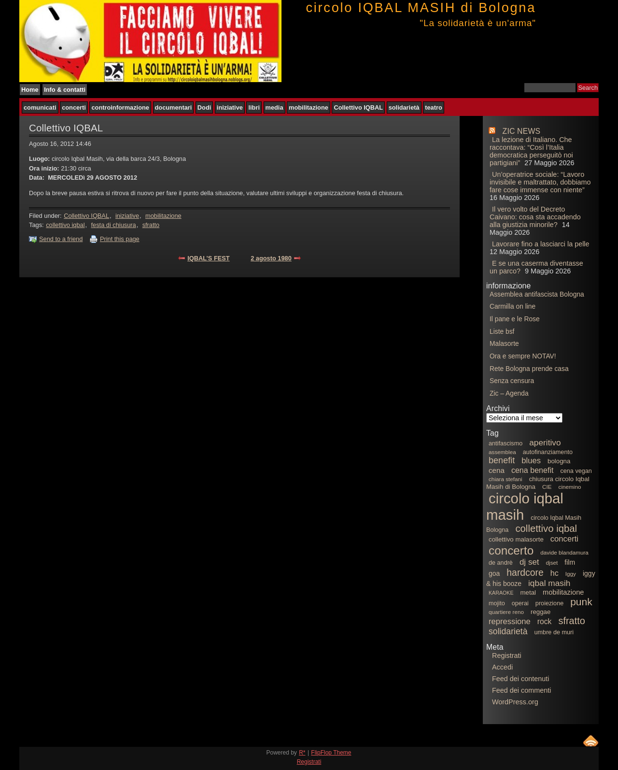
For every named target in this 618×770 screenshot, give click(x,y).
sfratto (151, 224)
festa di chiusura (113, 224)
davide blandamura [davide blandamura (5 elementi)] (564, 552)
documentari (173, 107)
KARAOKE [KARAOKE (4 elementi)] (501, 593)
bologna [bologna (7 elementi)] (559, 461)
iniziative (230, 107)
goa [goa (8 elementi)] (494, 573)
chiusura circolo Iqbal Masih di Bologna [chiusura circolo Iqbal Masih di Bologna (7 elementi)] (538, 482)
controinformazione (120, 107)
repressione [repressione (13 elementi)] (510, 621)
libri (253, 107)
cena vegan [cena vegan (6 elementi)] (575, 471)
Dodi (204, 107)
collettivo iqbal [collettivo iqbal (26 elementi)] (546, 528)
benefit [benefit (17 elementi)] (502, 460)
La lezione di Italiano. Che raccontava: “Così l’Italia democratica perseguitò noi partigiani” (531, 151)
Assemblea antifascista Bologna (537, 294)
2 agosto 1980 (271, 258)
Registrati (506, 655)
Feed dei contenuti (520, 679)
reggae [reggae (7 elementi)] (540, 611)
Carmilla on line (512, 306)
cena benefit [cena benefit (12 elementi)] (532, 470)
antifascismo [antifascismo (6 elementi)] (505, 443)
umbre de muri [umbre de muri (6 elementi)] (554, 632)
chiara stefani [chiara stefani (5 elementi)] (505, 479)
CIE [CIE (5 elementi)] (547, 487)
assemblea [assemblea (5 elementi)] (502, 452)
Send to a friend (61, 238)
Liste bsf (502, 331)
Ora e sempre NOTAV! (523, 356)
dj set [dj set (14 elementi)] (529, 562)
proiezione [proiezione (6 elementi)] (549, 603)
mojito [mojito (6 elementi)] (497, 603)
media (274, 107)
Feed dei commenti (521, 690)
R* (302, 752)
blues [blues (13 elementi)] (531, 460)
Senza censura (512, 381)
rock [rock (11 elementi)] (544, 621)
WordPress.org (515, 702)
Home (30, 89)
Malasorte (504, 343)
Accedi (502, 667)
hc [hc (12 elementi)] (554, 573)
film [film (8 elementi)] (569, 562)
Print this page (120, 238)
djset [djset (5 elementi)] (552, 562)
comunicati (40, 107)
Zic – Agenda (509, 393)
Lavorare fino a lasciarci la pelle (541, 244)
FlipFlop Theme (331, 752)
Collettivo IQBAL (358, 107)
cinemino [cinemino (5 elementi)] (570, 487)
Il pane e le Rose (515, 319)
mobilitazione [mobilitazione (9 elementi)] (563, 592)
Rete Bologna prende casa (529, 368)
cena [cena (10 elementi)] (497, 470)
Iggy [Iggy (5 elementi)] (570, 573)
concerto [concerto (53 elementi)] (511, 550)
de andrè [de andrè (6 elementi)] (501, 562)
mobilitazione (308, 107)
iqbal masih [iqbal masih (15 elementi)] (549, 583)
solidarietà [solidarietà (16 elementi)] (508, 631)
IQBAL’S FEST (208, 258)
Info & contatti (64, 89)
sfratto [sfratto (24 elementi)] (571, 620)
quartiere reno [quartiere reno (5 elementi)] (506, 612)
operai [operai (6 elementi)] (520, 603)
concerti (74, 107)
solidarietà (404, 107)
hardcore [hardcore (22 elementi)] (525, 572)
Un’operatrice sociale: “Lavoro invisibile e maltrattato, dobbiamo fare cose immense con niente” (540, 182)
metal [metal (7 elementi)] (528, 592)
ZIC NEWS (522, 131)
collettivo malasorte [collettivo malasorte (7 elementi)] (516, 539)
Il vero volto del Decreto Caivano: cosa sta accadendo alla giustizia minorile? (535, 216)
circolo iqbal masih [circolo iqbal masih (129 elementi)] (524, 506)
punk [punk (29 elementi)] (581, 601)
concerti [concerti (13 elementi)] (564, 538)
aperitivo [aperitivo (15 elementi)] (545, 442)
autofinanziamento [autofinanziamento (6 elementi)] (548, 452)
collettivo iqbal (65, 224)
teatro (433, 107)
